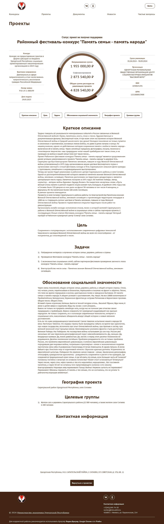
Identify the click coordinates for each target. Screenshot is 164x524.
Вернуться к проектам (82, 481)
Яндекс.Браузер (72, 519)
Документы (79, 14)
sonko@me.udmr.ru (112, 508)
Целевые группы (133, 115)
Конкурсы (14, 14)
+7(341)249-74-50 (111, 506)
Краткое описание (29, 115)
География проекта (112, 115)
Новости (111, 14)
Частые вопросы (146, 14)
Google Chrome (85, 519)
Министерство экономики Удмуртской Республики (43, 510)
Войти (149, 6)
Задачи (57, 115)
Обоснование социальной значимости (82, 115)
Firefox (98, 519)
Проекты (46, 14)
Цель (45, 115)
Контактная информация (114, 502)
